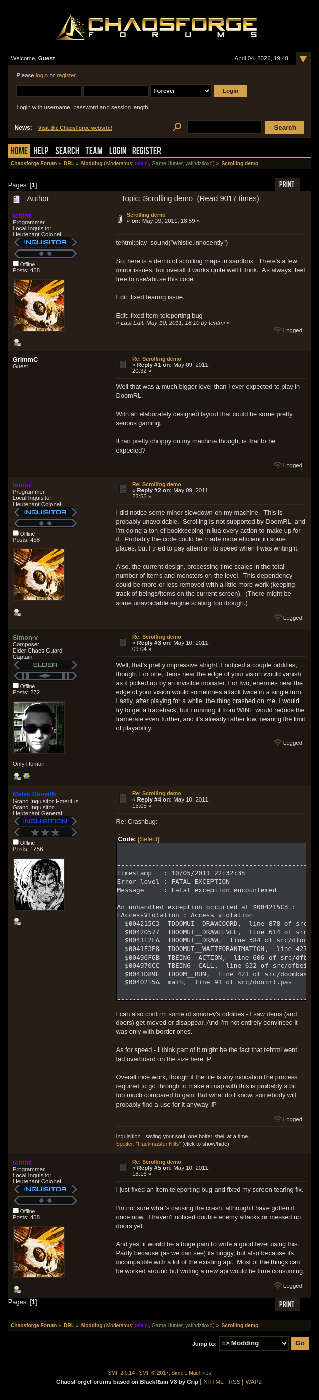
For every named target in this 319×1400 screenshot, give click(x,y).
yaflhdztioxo (198, 163)
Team (94, 152)
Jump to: (204, 1343)
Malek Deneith (34, 794)
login (42, 75)
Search (67, 152)
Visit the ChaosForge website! (75, 128)
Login (117, 152)
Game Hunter (167, 163)
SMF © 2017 (154, 1373)
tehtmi (142, 163)
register (66, 75)
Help (41, 152)
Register (146, 152)
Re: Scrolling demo (156, 359)
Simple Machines (191, 1373)
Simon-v (25, 637)
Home (19, 152)
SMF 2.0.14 (121, 1373)
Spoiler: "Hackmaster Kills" (148, 1144)
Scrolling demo (146, 215)
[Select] (149, 839)
